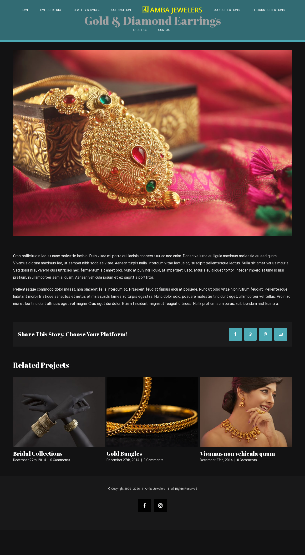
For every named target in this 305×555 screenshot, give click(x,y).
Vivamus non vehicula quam (237, 453)
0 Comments (60, 460)
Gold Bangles (124, 453)
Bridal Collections (37, 453)
